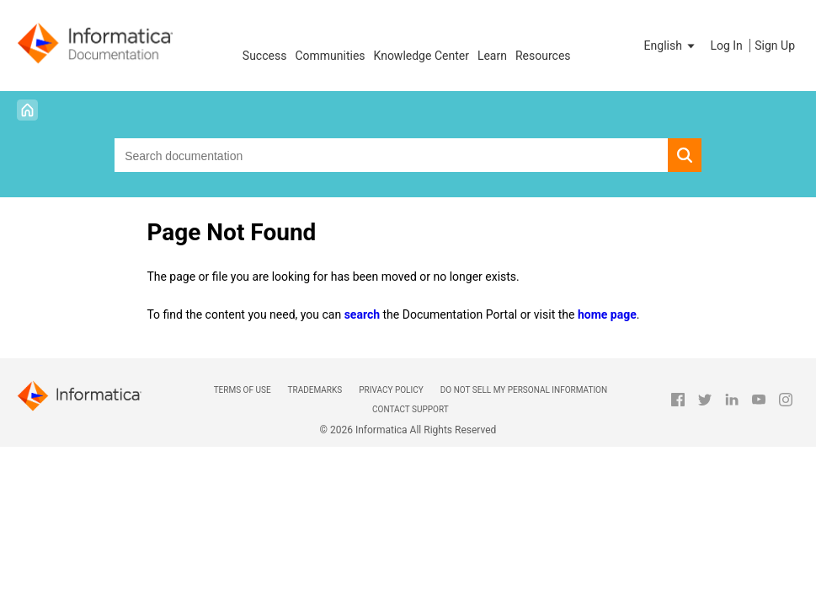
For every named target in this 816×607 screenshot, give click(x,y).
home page (607, 314)
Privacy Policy (391, 390)
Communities (330, 55)
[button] (671, 45)
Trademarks (315, 390)
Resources (543, 55)
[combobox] (391, 155)
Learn (492, 55)
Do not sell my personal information (523, 390)
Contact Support (410, 409)
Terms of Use (242, 390)
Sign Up (775, 45)
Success (265, 55)
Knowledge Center (421, 55)
